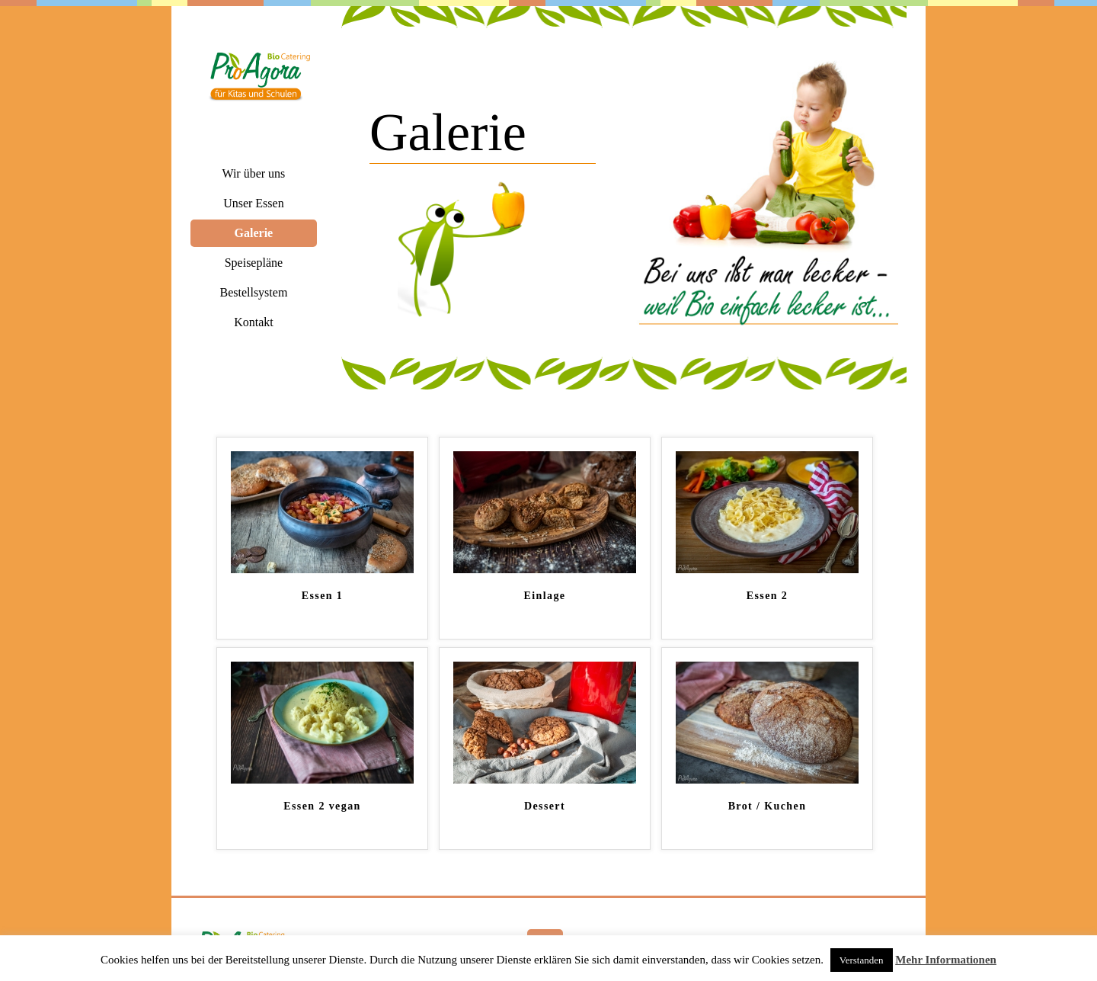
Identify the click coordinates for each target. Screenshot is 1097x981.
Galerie (254, 232)
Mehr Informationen (945, 960)
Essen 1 (323, 595)
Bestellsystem (253, 292)
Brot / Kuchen (767, 806)
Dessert (544, 806)
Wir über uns (253, 173)
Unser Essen (253, 203)
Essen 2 (767, 595)
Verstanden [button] (862, 960)
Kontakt (253, 322)
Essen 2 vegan (321, 806)
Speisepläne (254, 262)
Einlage (545, 595)
